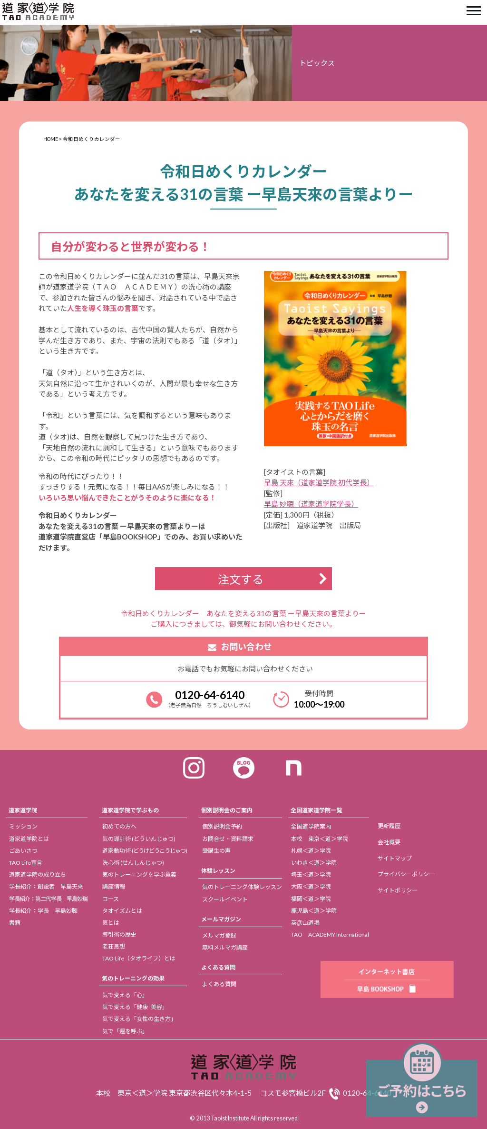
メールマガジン (221, 919)
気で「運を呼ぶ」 (125, 1031)
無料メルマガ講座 (225, 947)
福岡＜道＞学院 (311, 898)
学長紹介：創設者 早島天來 (46, 886)
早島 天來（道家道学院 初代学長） (319, 482)
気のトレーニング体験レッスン (242, 886)
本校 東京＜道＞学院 (319, 838)
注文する (240, 579)
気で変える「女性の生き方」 (139, 1018)
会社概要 (389, 842)
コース (110, 898)
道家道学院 (23, 810)
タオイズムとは (122, 910)
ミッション (23, 826)
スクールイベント (225, 899)
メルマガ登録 (219, 935)
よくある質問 (218, 967)
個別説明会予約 (222, 826)
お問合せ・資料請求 (227, 838)
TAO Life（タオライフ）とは (138, 958)
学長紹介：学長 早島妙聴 (43, 910)
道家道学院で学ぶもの (130, 810)
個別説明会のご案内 (227, 810)
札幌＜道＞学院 (311, 850)
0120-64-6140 (209, 694)
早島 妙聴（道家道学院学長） (311, 504)
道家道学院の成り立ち (37, 874)
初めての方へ (119, 826)
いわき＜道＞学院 (314, 862)
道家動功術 (144, 850)
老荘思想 (113, 946)
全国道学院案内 (311, 826)
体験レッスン (218, 870)
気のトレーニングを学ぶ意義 (139, 874)
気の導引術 (138, 838)
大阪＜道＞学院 (311, 886)
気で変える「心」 (125, 995)
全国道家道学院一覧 (316, 810)
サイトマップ (395, 858)
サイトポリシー (398, 890)
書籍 (14, 922)
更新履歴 (389, 825)
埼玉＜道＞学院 (311, 874)
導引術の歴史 (119, 934)
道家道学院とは (29, 838)
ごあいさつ (23, 850)
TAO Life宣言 (25, 862)
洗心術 (133, 862)
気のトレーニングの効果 (133, 978)
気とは (110, 922)
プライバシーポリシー (406, 874)
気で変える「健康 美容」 (135, 1006)
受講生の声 (216, 850)
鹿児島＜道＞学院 (314, 910)
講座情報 (113, 886)
